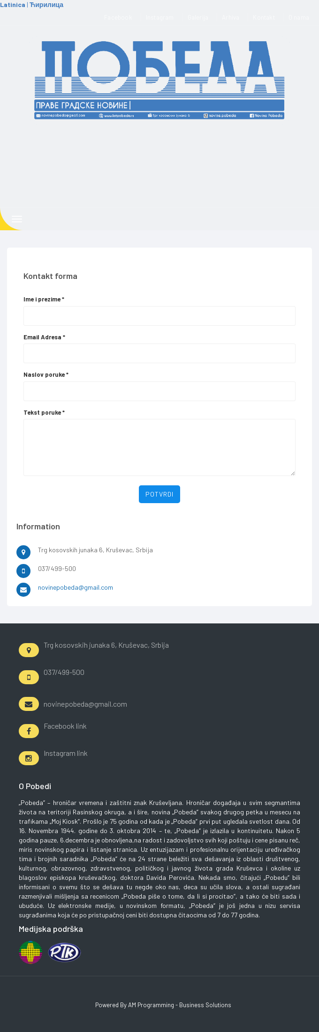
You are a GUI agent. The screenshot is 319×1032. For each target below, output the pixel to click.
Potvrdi (159, 494)
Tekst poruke (44, 412)
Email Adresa (44, 337)
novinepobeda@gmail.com (75, 587)
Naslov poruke (45, 374)
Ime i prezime (43, 299)
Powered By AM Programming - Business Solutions (163, 1005)
